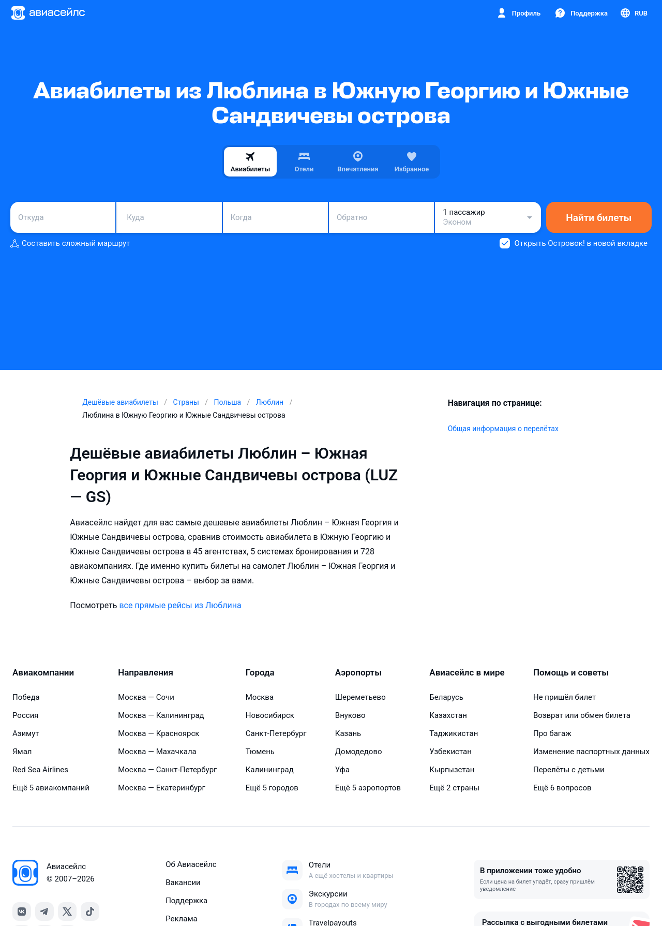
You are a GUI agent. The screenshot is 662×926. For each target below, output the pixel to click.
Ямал (22, 751)
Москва (260, 697)
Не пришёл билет (564, 697)
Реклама (182, 918)
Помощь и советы (571, 672)
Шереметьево (360, 697)
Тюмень (260, 751)
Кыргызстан (451, 769)
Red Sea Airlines (40, 769)
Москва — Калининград (161, 715)
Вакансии (183, 882)
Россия (25, 715)
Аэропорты (358, 672)
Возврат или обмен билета (581, 715)
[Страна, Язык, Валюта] (633, 13)
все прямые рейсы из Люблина (180, 605)
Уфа (342, 769)
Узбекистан (450, 751)
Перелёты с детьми (569, 769)
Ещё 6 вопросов (562, 787)
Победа (26, 697)
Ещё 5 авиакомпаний (50, 787)
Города (260, 672)
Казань (348, 733)
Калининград (270, 769)
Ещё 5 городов (272, 787)
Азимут (25, 733)
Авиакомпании (43, 672)
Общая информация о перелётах (503, 428)
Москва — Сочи (146, 697)
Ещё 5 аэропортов (368, 787)
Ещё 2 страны (454, 787)
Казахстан (448, 715)
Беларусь (446, 697)
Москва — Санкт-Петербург (167, 769)
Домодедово (358, 751)
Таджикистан (453, 733)
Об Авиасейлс (191, 864)
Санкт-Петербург (276, 733)
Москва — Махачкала (157, 751)
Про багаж (552, 733)
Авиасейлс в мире (466, 672)
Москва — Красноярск (158, 733)
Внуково (350, 715)
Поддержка (186, 900)
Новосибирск (270, 715)
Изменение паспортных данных (591, 751)
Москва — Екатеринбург (161, 787)
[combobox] (62, 217)
